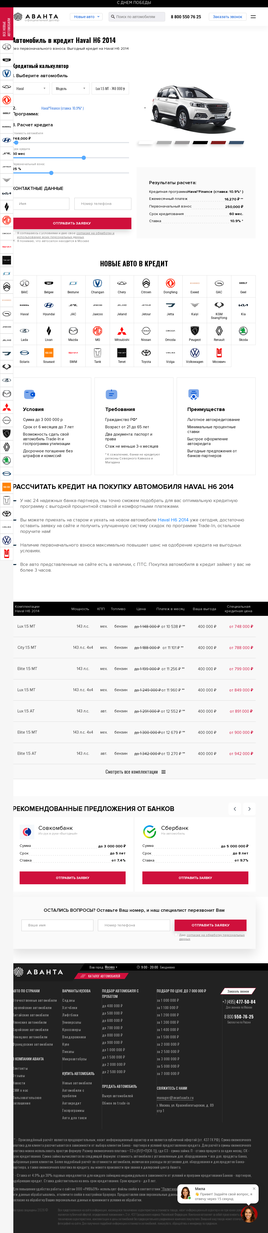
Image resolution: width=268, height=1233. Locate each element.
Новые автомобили (77, 1082)
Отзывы (18, 1075)
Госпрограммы (73, 1110)
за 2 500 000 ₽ (168, 1051)
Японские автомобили (29, 1022)
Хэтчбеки (69, 1007)
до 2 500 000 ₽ (114, 1071)
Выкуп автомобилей (117, 1095)
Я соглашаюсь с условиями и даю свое (65, 235)
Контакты (20, 1068)
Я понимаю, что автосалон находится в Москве (53, 241)
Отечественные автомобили (34, 1000)
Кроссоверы (71, 1029)
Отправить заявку (72, 223)
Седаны (68, 1000)
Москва (110, 967)
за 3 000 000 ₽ (168, 1058)
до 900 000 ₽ (112, 1042)
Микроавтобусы (74, 1058)
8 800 (239, 1017)
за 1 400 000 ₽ (168, 1029)
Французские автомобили (32, 1044)
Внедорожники (74, 1036)
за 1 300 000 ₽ (168, 1022)
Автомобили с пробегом (73, 1092)
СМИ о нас (20, 1090)
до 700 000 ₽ (112, 1027)
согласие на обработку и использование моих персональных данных (65, 235)
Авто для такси (74, 1117)
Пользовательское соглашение (26, 1100)
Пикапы (68, 1051)
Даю (212, 937)
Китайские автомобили (30, 1014)
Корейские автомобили (30, 1029)
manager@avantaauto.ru (175, 1097)
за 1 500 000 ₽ (168, 1036)
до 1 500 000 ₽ (113, 1057)
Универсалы (71, 1022)
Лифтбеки (70, 1014)
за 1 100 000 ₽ (167, 1007)
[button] (234, 809)
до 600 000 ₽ (112, 1020)
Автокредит (71, 1103)
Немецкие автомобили (30, 1036)
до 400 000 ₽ (112, 1005)
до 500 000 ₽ (112, 1013)
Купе (65, 1044)
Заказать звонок (227, 17)
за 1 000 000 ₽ (168, 1000)
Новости (18, 1082)
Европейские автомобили (32, 1007)
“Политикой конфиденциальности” (187, 1188)
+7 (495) (239, 1002)
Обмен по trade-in (116, 1103)
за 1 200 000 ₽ (168, 1014)
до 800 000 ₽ (112, 1035)
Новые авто (84, 17)
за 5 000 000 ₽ (168, 1066)
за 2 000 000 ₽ (168, 1044)
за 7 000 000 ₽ (168, 1073)
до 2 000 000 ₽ (114, 1064)
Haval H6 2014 (173, 520)
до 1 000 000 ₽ (113, 1049)
